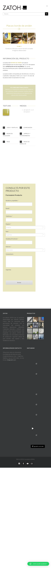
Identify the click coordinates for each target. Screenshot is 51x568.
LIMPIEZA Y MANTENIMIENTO (25, 134)
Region (8, 224)
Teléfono (9, 216)
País (7, 231)
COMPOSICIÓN (26, 128)
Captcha (8, 269)
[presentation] (20, 275)
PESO (6, 142)
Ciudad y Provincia (12, 239)
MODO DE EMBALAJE (24, 143)
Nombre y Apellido (12, 200)
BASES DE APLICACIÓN (8, 134)
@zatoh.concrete (37, 463)
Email (8, 208)
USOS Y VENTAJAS (10, 128)
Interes (8, 246)
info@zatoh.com (11, 360)
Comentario (9, 254)
